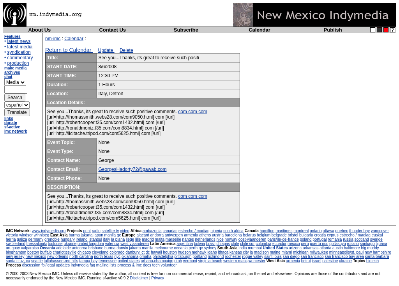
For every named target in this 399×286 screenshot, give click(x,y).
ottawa (328, 231)
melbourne (163, 248)
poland (306, 239)
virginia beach (210, 261)
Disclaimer (139, 278)
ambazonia (152, 231)
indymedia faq (83, 265)
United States (275, 248)
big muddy (370, 248)
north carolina (81, 256)
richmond (216, 256)
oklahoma (130, 256)
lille (138, 239)
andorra (156, 235)
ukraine (70, 244)
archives (12, 72)
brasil (210, 244)
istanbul (95, 239)
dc (148, 252)
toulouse (55, 244)
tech (156, 265)
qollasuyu (337, 244)
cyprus (332, 235)
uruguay (13, 248)
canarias (169, 231)
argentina (185, 244)
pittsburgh (183, 256)
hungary (68, 239)
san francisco (312, 256)
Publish (333, 30)
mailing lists (106, 265)
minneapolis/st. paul (346, 252)
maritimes (283, 231)
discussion (31, 265)
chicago (84, 252)
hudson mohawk (192, 252)
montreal (301, 231)
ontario (316, 231)
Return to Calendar (69, 50)
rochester (233, 256)
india (242, 248)
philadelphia (162, 256)
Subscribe (186, 30)
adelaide (63, 248)
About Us (39, 30)
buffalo (46, 252)
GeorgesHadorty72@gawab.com (133, 169)
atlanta (325, 248)
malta (159, 239)
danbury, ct (135, 252)
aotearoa (79, 248)
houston (170, 252)
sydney (210, 248)
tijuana (381, 244)
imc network (15, 131)
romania (335, 239)
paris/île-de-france (283, 239)
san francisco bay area (344, 256)
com (183, 111)
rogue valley (252, 256)
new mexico (36, 256)
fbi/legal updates (55, 265)
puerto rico (319, 244)
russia (348, 239)
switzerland (15, 244)
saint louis (272, 256)
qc (119, 235)
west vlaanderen (134, 244)
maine (275, 252)
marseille (173, 239)
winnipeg (41, 235)
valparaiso (30, 248)
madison (261, 252)
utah (178, 261)
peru (305, 244)
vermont (190, 261)
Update (106, 50)
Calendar (259, 30)
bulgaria (306, 235)
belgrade (279, 235)
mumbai (255, 248)
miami (286, 252)
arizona (295, 248)
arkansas (311, 248)
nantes (188, 239)
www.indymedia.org (49, 231)
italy (106, 239)
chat (8, 77)
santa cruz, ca (18, 261)
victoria (12, 235)
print (86, 231)
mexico (294, 244)
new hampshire (378, 252)
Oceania (47, 248)
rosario (353, 244)
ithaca (223, 252)
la (251, 252)
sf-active (12, 127)
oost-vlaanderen (252, 239)
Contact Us (112, 30)
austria (218, 235)
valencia (112, 244)
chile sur (247, 244)
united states (129, 261)
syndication (19, 52)
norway (231, 239)
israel (316, 261)
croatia (320, 235)
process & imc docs (134, 265)
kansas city (239, 252)
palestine (330, 261)
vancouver (380, 231)
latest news (19, 41)
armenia (191, 235)
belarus (249, 235)
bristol (293, 235)
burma (74, 235)
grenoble (52, 239)
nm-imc (52, 38)
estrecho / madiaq (194, 231)
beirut (306, 261)
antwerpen (174, 235)
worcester (257, 261)
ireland (82, 239)
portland (199, 256)
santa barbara (377, 256)
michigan (301, 252)
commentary (20, 57)
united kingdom (91, 244)
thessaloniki (36, 244)
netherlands (205, 239)
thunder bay (359, 231)
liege (130, 239)
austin (337, 248)
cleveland (100, 252)
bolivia (199, 244)
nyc (118, 256)
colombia (263, 244)
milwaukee (319, 252)
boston (33, 252)
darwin (122, 248)
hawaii (156, 252)
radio (96, 231)
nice (219, 239)
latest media (20, 47)
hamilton (267, 231)
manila (110, 235)
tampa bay (88, 261)
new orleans (57, 256)
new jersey (15, 256)
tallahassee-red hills (61, 261)
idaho (212, 252)
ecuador (279, 244)
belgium (263, 235)
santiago (367, 244)
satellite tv (110, 231)
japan (98, 235)
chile (235, 244)
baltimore (352, 248)
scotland (362, 239)
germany (35, 239)
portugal (319, 239)
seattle (36, 261)
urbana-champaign (157, 261)
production (18, 63)
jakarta (87, 235)
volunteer (169, 265)
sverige (376, 239)
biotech (372, 261)
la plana (118, 239)
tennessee (108, 261)
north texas (103, 256)
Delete (126, 50)
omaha (145, 256)
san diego (291, 256)
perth (193, 248)
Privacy (157, 278)
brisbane (95, 248)
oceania (180, 248)
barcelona (233, 235)
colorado (116, 252)
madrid (148, 239)
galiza (22, 239)
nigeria (216, 231)
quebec (341, 231)
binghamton (16, 252)
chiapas (223, 244)
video (124, 231)
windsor (25, 235)
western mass (235, 261)
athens (205, 235)
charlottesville (64, 252)
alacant (142, 235)
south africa (233, 231)
